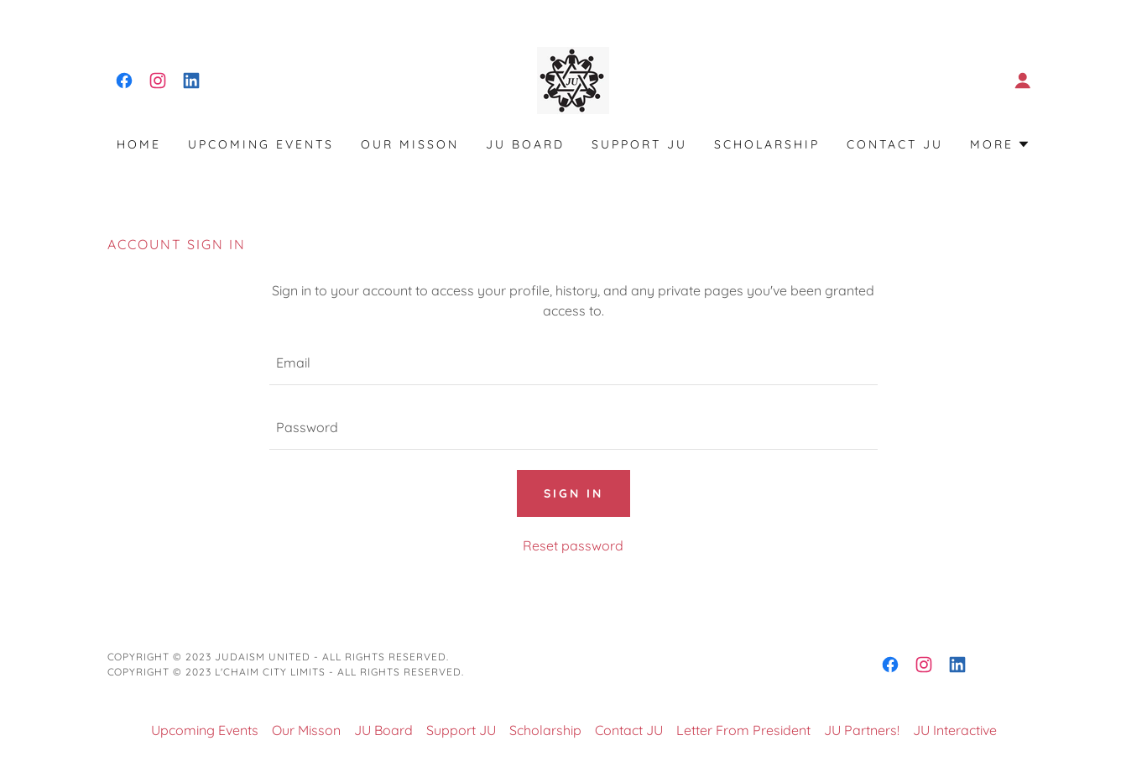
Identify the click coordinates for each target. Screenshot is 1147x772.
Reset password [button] (573, 545)
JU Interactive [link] (955, 730)
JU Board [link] (525, 144)
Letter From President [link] (743, 730)
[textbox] (573, 363)
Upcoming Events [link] (261, 144)
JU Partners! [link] (861, 730)
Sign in (573, 493)
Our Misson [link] (410, 144)
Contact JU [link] (895, 144)
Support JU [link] (639, 144)
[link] (124, 80)
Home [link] (139, 144)
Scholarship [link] (767, 144)
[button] (1023, 80)
